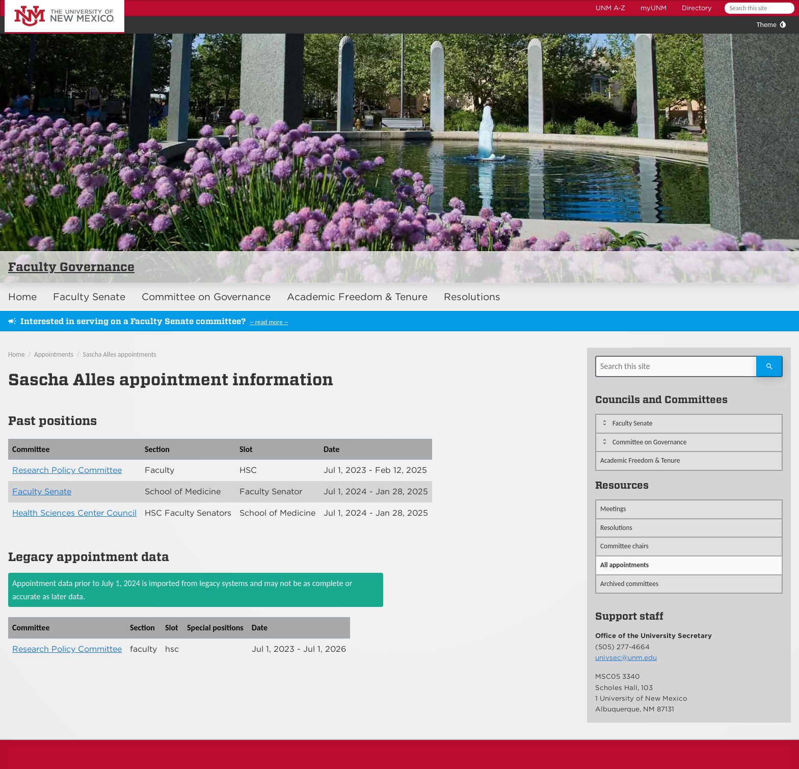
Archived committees (629, 583)
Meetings (613, 509)
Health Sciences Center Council (74, 513)
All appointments (624, 565)
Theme (767, 24)
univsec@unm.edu (626, 657)
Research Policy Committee (67, 470)
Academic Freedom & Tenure (357, 297)
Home (22, 297)
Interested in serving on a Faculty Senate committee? (133, 321)
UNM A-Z (610, 8)
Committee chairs (624, 546)
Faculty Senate (89, 297)
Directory (697, 8)
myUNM (654, 8)
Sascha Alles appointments (119, 354)
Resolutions (472, 297)
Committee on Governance (206, 297)
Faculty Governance (71, 266)
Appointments (53, 354)
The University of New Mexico (53, 2)
